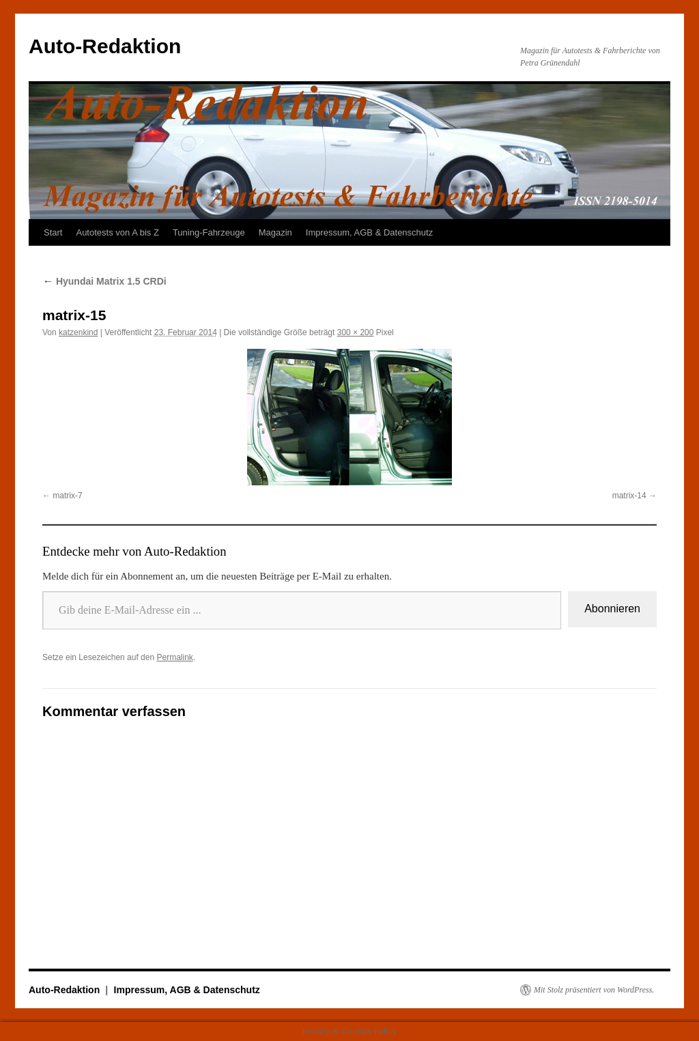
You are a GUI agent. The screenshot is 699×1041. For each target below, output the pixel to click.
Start (53, 232)
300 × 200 (355, 332)
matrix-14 (629, 495)
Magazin (275, 232)
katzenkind (78, 332)
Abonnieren (612, 608)
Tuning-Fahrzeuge (209, 232)
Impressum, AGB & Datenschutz (369, 232)
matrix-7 (67, 495)
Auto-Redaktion (105, 46)
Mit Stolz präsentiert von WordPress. (594, 990)
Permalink (174, 657)
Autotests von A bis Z (117, 232)
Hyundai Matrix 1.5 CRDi (104, 281)
